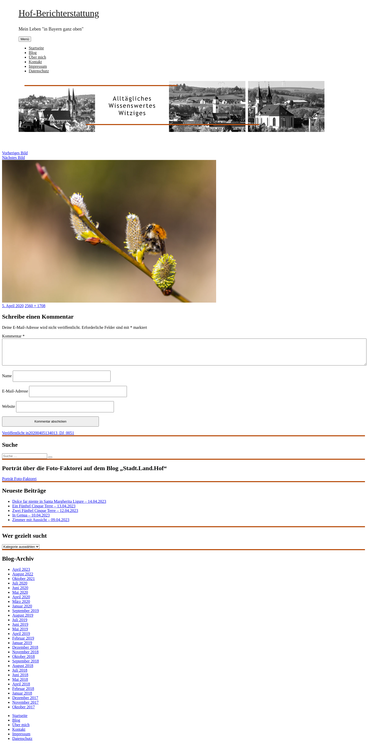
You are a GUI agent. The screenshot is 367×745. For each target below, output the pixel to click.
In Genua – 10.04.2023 (31, 515)
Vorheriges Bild (15, 153)
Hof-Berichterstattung (59, 13)
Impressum (38, 66)
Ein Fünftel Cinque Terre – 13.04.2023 (43, 506)
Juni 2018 (20, 675)
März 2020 (21, 601)
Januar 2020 (22, 606)
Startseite (36, 48)
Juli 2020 (19, 583)
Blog (33, 52)
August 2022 (22, 574)
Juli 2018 (19, 670)
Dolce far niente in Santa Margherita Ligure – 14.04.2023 (59, 501)
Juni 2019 (20, 624)
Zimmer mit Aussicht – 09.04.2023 (40, 520)
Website (8, 406)
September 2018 (25, 661)
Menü (25, 39)
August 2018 (22, 665)
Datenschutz (39, 71)
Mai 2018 (20, 679)
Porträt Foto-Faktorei (19, 479)
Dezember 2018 (25, 647)
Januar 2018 (22, 693)
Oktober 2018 (23, 656)
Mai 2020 (20, 592)
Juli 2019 (19, 620)
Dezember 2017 (25, 698)
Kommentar (13, 336)
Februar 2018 (23, 688)
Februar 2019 (23, 638)
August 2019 (22, 615)
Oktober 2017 (23, 707)
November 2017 (25, 702)
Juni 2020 (20, 588)
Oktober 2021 (23, 578)
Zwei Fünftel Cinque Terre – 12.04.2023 (45, 510)
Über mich (37, 57)
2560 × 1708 (35, 306)
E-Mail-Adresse (15, 391)
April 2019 (21, 633)
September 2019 (25, 610)
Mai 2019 (20, 629)
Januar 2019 (22, 643)
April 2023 (21, 569)
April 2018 (21, 684)
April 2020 (21, 597)
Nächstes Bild (13, 157)
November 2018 (25, 652)
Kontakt (35, 62)
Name (7, 376)
